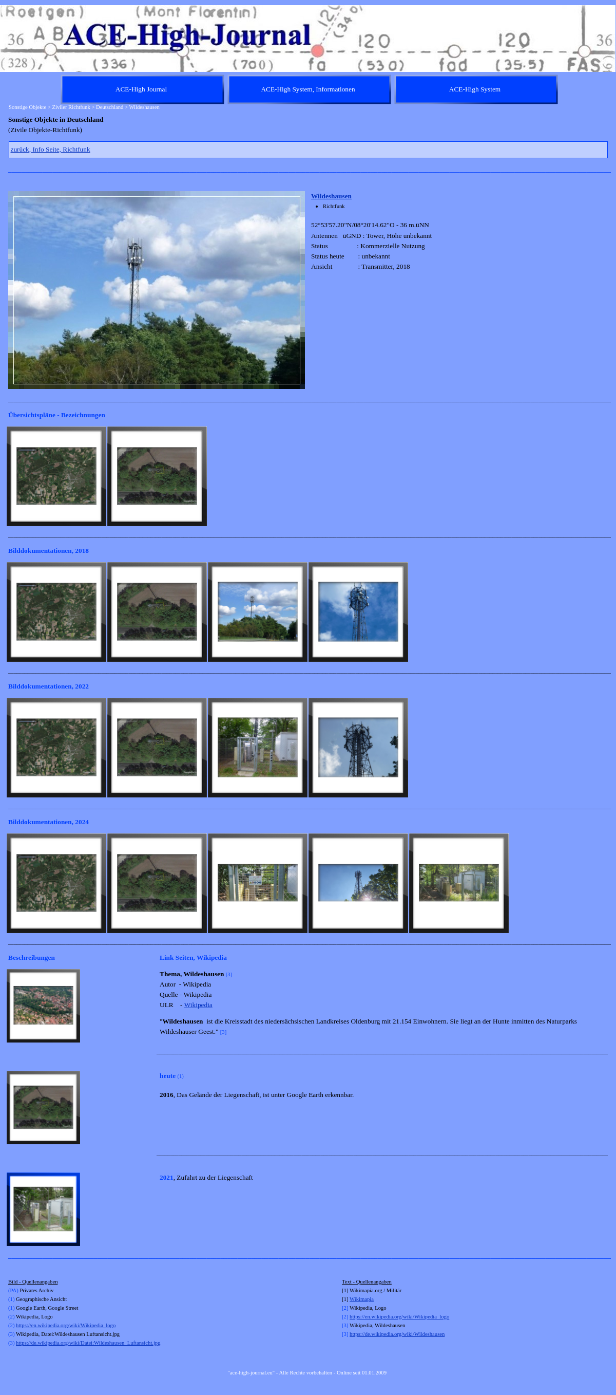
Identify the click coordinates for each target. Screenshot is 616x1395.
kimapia (365, 1299)
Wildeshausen (331, 196)
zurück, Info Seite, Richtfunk (50, 149)
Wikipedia (198, 1005)
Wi (353, 1299)
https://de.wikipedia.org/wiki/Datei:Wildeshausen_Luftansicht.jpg (88, 1343)
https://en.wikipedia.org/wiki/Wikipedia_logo (66, 1325)
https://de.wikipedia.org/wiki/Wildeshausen (397, 1334)
